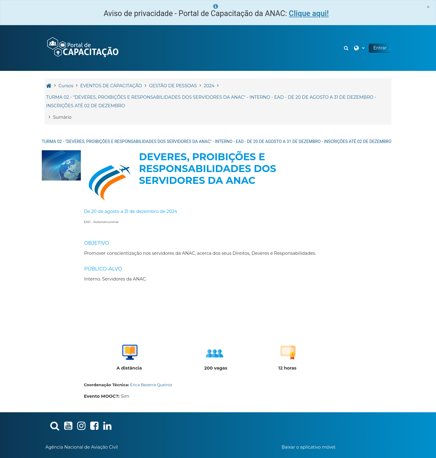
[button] (346, 48)
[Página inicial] (83, 47)
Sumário (63, 117)
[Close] (428, 7)
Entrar (379, 48)
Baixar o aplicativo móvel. (309, 447)
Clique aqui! (309, 13)
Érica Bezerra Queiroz (152, 384)
